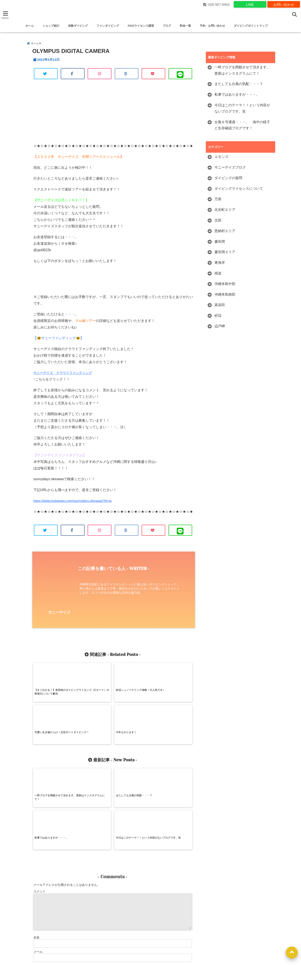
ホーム (29, 25)
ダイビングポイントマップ (251, 25)
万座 (217, 202)
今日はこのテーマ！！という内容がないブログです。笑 (242, 111)
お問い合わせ (283, 4)
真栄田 (219, 308)
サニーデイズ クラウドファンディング (64, 376)
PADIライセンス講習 (141, 25)
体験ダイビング (78, 25)
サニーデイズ (59, 616)
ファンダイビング (108, 25)
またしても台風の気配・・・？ (238, 86)
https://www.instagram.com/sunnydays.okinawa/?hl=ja (74, 504)
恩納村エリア (224, 233)
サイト (38, 887)
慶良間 (219, 244)
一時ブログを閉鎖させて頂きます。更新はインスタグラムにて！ (242, 73)
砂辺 (217, 318)
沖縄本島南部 (224, 297)
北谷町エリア (224, 212)
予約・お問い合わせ (212, 25)
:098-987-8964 (216, 4)
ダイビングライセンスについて (238, 191)
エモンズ (221, 159)
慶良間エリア (224, 255)
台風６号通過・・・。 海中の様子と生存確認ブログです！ (242, 128)
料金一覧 (185, 25)
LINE (250, 4)
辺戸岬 (219, 329)
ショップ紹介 (51, 25)
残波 (217, 276)
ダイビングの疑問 (228, 180)
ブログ (167, 25)
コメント (39, 812)
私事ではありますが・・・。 (237, 97)
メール (38, 873)
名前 (36, 858)
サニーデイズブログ (230, 170)
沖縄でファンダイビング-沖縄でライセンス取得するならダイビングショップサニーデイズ (157, 940)
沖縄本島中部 (224, 286)
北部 (217, 223)
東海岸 (219, 265)
